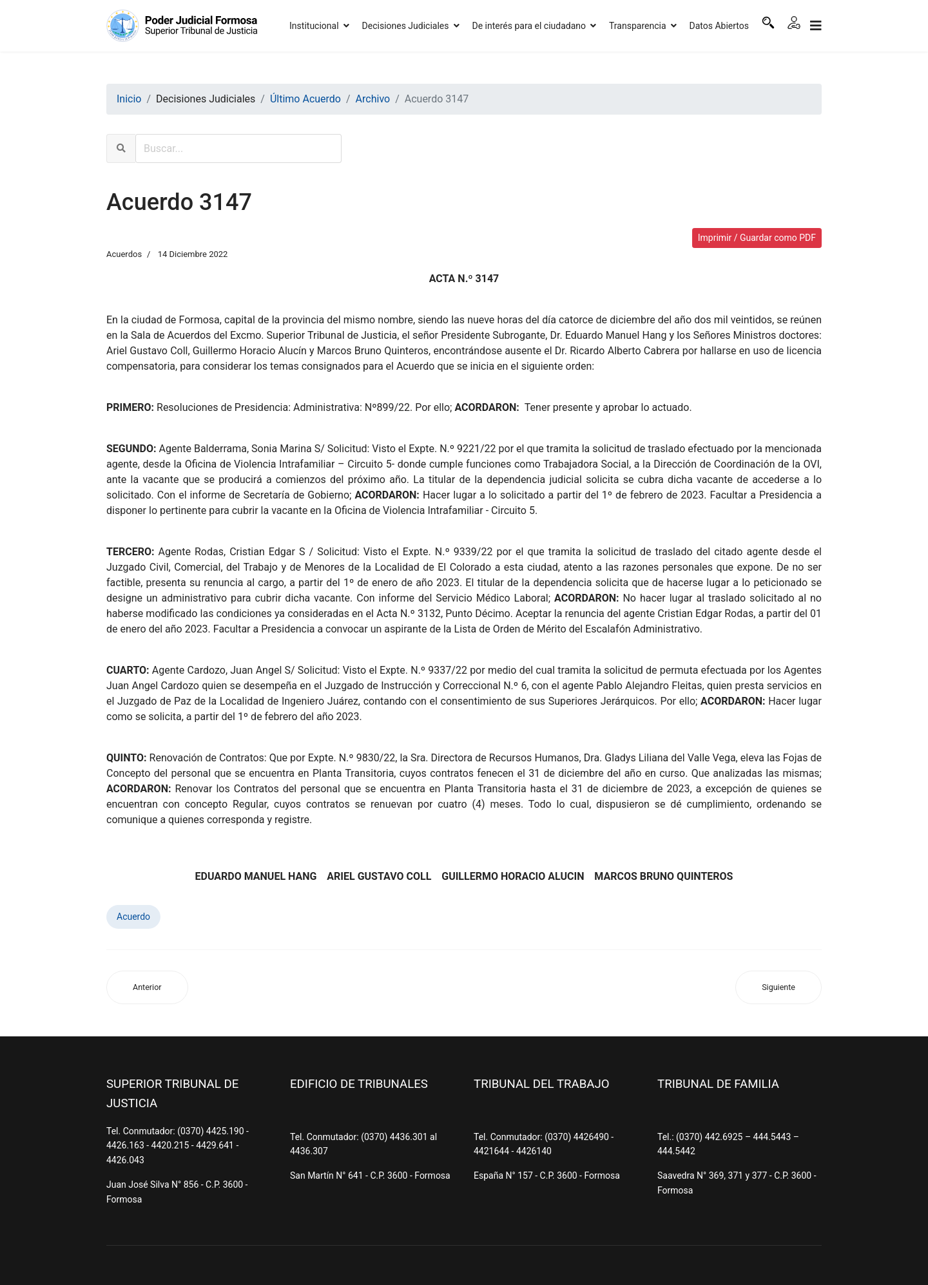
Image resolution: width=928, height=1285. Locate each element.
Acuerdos (124, 254)
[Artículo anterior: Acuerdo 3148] (147, 988)
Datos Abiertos (719, 26)
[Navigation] (816, 26)
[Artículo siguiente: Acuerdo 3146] (778, 988)
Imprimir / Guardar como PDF (757, 238)
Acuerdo (133, 916)
